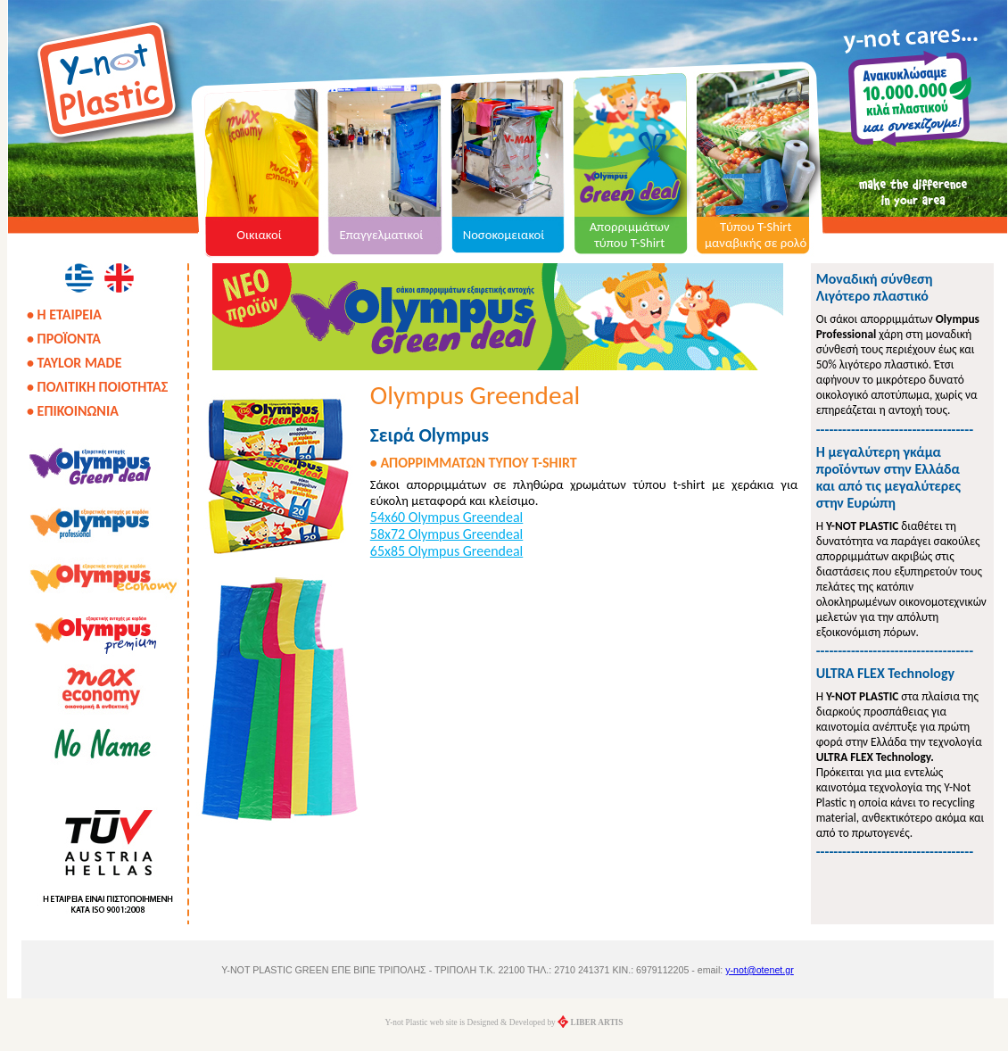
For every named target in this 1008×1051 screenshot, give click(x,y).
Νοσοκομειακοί (504, 235)
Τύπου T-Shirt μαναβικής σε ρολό (755, 235)
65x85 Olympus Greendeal (446, 550)
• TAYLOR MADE (74, 362)
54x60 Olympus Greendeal (446, 517)
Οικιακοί (259, 235)
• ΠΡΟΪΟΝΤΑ (64, 338)
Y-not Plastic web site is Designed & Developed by (504, 1022)
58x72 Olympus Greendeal (446, 534)
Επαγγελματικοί (382, 235)
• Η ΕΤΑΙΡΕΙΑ (64, 314)
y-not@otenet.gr (759, 969)
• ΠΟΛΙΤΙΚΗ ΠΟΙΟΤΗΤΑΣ (97, 386)
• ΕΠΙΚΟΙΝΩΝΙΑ (73, 410)
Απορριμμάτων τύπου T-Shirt (630, 235)
